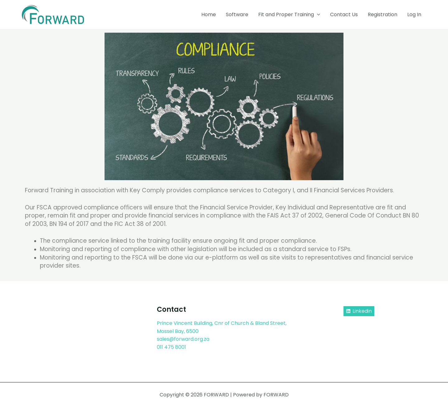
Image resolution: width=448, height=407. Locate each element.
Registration (382, 14)
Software (237, 14)
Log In (414, 14)
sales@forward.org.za (183, 339)
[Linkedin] (358, 311)
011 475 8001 (171, 346)
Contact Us (344, 14)
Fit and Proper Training (289, 14)
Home (208, 14)
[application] (317, 14)
